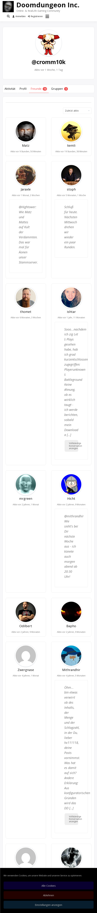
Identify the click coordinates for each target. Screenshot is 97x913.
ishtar (71, 312)
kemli (71, 145)
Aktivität (10, 89)
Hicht (71, 498)
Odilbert (25, 626)
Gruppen (59, 89)
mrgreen (25, 498)
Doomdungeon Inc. (47, 4)
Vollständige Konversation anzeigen (73, 446)
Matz (25, 145)
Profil (23, 89)
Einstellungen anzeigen (48, 905)
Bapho (71, 626)
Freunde (39, 89)
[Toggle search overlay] (8, 16)
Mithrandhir (71, 670)
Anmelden (19, 16)
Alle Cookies (48, 885)
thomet (25, 312)
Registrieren (35, 16)
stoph (71, 189)
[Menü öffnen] (47, 16)
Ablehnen (48, 895)
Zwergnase (26, 670)
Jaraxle (26, 189)
